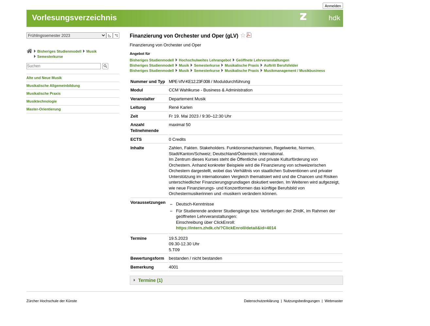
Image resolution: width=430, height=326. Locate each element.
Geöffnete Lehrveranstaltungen (262, 60)
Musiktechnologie (41, 101)
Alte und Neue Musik (44, 78)
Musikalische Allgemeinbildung (53, 86)
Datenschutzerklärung (261, 301)
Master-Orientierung (43, 109)
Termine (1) (150, 280)
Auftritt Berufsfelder (281, 65)
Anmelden (333, 6)
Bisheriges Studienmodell (59, 51)
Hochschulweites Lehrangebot (205, 60)
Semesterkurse (50, 56)
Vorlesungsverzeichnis (74, 17)
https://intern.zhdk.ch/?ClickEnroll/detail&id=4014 (226, 227)
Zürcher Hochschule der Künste (51, 301)
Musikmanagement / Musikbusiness (294, 71)
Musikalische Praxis (43, 93)
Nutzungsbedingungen (302, 301)
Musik (91, 51)
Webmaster (334, 301)
